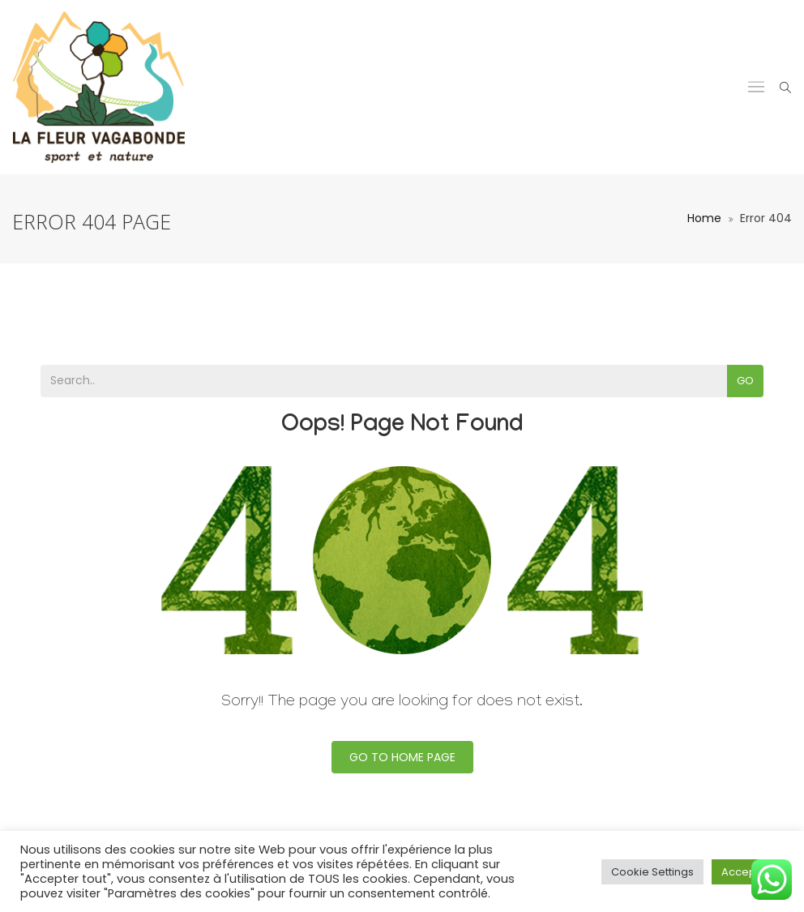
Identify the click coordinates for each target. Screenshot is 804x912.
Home (704, 218)
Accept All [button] (747, 872)
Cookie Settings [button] (652, 872)
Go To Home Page (402, 757)
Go (745, 380)
